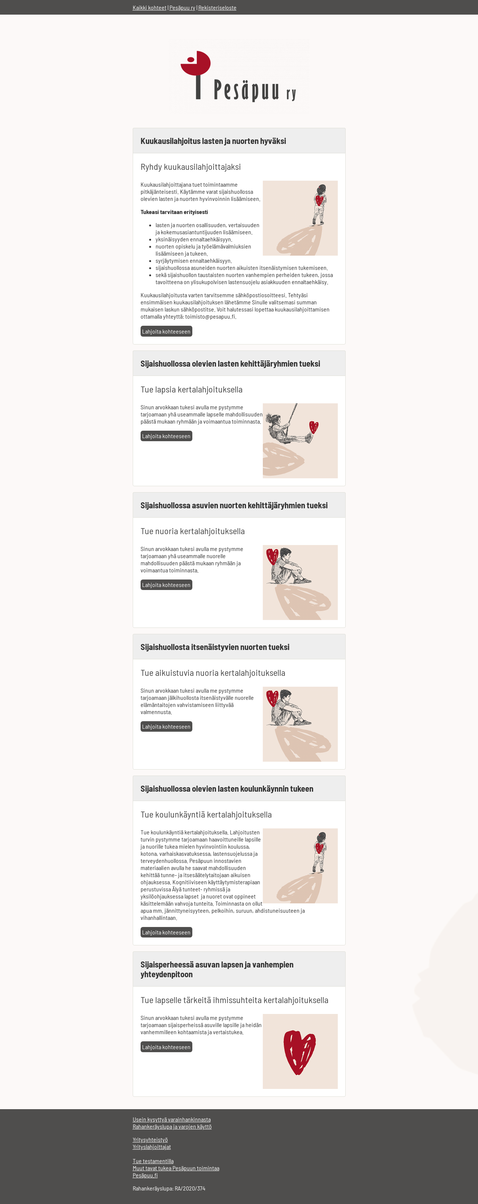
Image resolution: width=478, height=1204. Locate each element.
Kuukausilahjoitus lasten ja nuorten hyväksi (213, 140)
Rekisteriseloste (217, 7)
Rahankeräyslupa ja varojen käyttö (172, 1126)
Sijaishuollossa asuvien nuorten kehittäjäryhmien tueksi (234, 505)
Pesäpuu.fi (145, 1175)
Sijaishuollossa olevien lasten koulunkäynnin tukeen (227, 788)
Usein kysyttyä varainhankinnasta (172, 1119)
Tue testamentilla (153, 1160)
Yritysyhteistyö (150, 1139)
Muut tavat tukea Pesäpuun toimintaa (176, 1167)
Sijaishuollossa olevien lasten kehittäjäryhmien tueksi (230, 363)
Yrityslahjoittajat (152, 1146)
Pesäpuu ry (182, 7)
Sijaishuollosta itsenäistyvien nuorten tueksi (215, 646)
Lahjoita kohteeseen (166, 331)
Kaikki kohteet (149, 7)
